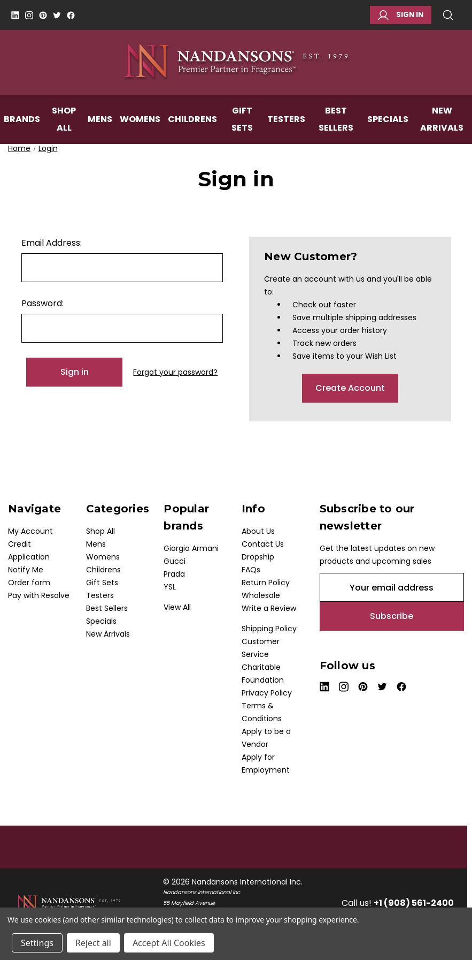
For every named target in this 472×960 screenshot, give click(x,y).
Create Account (350, 388)
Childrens (192, 130)
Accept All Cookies (169, 943)
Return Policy (266, 582)
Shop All (64, 130)
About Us (258, 531)
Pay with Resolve (38, 595)
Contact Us (263, 544)
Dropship (258, 556)
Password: (42, 303)
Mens (100, 130)
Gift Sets (242, 130)
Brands (22, 130)
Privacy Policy (267, 692)
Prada (174, 574)
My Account (30, 531)
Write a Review (269, 608)
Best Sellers (336, 130)
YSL (170, 586)
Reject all (93, 943)
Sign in (400, 15)
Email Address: (51, 243)
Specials (387, 130)
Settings (37, 943)
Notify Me (25, 569)
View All (177, 607)
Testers (286, 130)
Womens (140, 130)
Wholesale (261, 595)
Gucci (174, 561)
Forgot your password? (175, 372)
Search (448, 15)
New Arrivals (108, 634)
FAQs (251, 569)
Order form (29, 582)
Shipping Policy (269, 628)
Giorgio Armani (191, 548)
